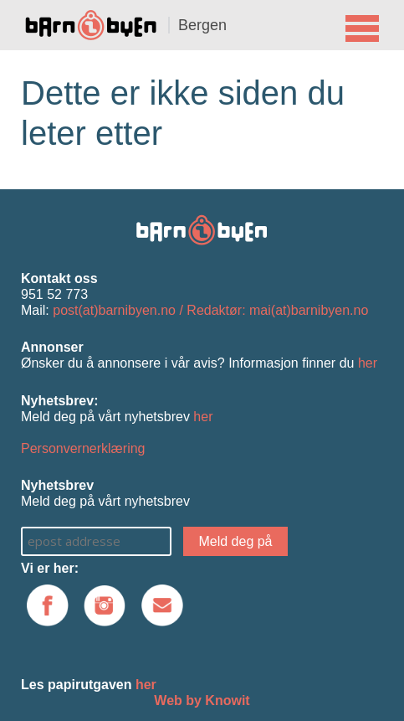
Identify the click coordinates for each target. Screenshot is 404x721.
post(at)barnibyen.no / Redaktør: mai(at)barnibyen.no (210, 310)
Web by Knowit (201, 700)
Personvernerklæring (83, 448)
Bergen (202, 25)
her (367, 363)
